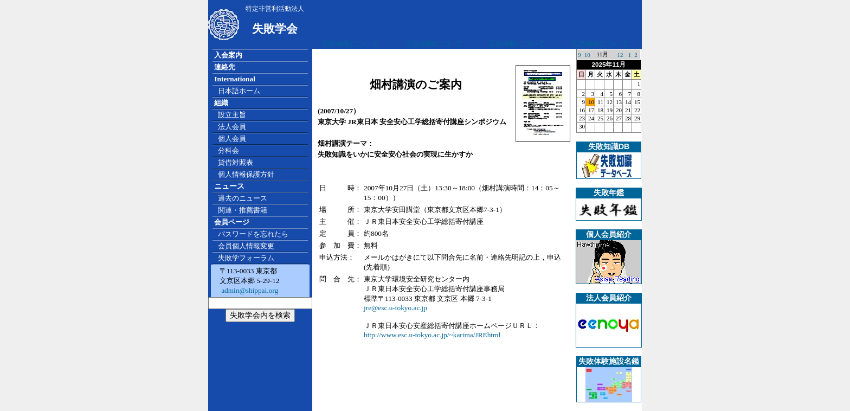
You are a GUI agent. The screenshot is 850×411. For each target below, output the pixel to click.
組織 (221, 103)
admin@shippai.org (249, 290)
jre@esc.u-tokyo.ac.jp (395, 308)
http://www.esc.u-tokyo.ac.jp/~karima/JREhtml (432, 335)
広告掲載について (350, 44)
